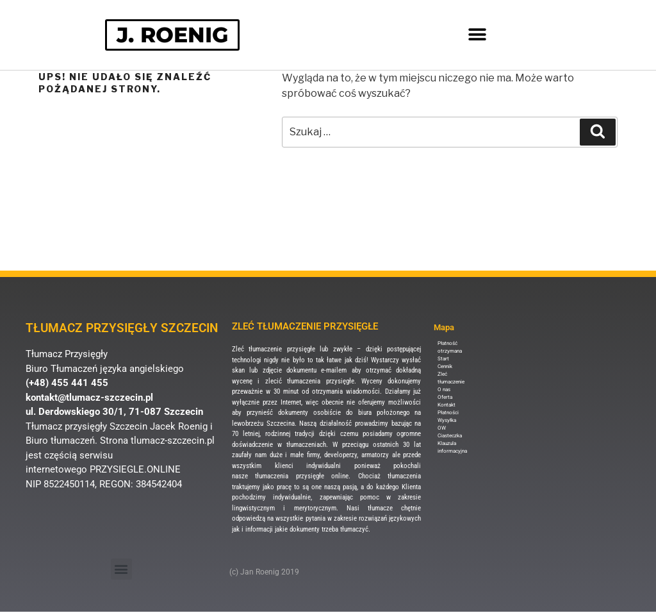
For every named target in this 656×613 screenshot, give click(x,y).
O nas (444, 390)
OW (442, 429)
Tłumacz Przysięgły (67, 354)
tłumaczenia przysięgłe (320, 382)
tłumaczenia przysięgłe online (301, 477)
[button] (477, 35)
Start (443, 359)
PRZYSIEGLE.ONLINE (135, 470)
